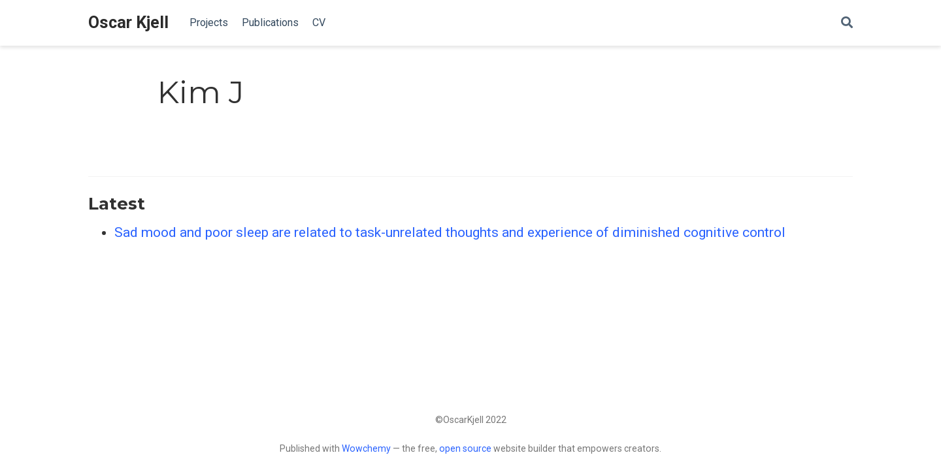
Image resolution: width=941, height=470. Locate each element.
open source (465, 448)
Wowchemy (366, 448)
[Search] (847, 23)
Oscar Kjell (128, 22)
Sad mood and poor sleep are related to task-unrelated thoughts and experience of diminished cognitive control (449, 232)
